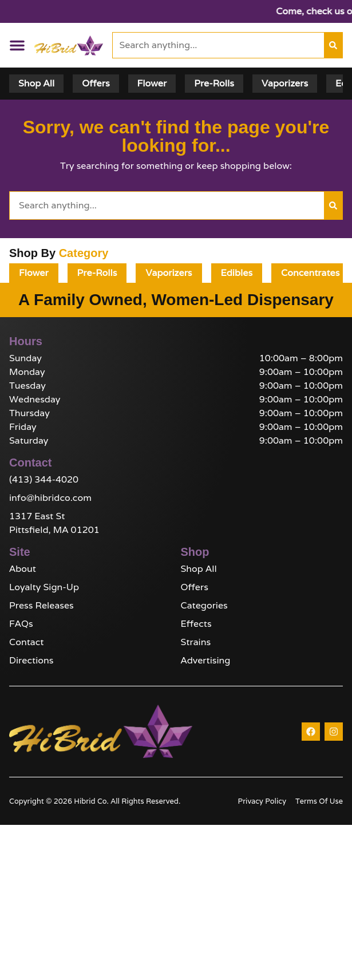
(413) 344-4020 (43, 479)
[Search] (333, 45)
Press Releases (41, 605)
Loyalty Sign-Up (44, 587)
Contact (26, 642)
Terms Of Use (319, 801)
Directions (31, 660)
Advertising (206, 660)
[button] (17, 45)
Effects (196, 624)
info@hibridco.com (50, 498)
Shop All (199, 569)
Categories (204, 605)
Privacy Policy (262, 801)
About (22, 569)
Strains (196, 642)
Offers (194, 587)
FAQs (21, 624)
